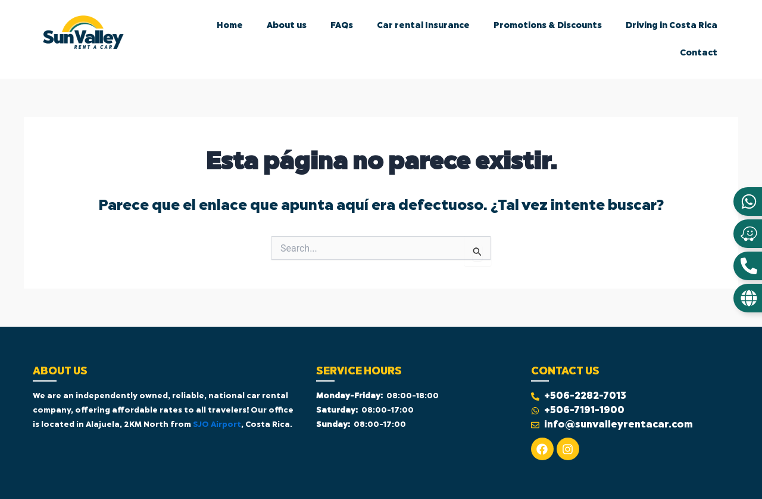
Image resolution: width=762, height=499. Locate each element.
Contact (698, 53)
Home (230, 25)
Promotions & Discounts (548, 25)
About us (287, 25)
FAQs (341, 25)
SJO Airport (217, 425)
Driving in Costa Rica (671, 25)
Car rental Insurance (423, 25)
